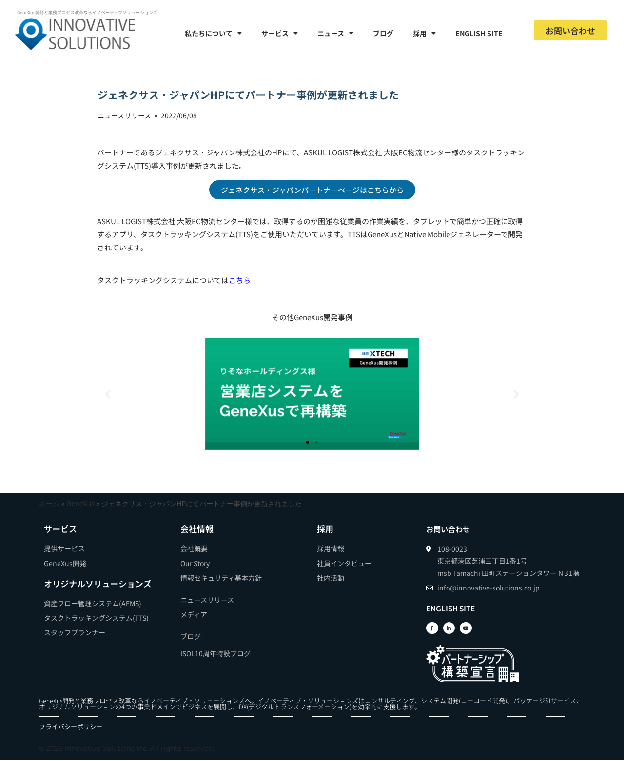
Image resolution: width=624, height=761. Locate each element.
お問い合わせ (451, 528)
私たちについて (213, 33)
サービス (279, 33)
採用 (424, 33)
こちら (240, 280)
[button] (108, 393)
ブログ (383, 33)
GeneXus (80, 503)
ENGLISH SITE (479, 33)
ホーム (49, 503)
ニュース (335, 33)
